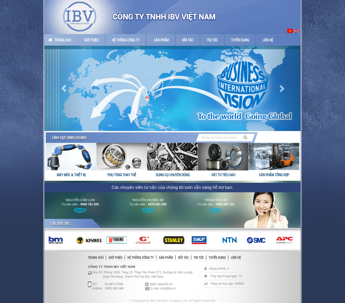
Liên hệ (267, 40)
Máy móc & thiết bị (71, 174)
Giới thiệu (91, 40)
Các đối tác (60, 223)
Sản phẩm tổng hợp (274, 174)
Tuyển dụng (240, 40)
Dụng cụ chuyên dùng (173, 174)
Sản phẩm (161, 40)
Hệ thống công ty (125, 40)
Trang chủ (59, 40)
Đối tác (187, 40)
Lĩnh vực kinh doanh (69, 137)
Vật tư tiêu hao (223, 174)
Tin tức (212, 40)
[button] (63, 88)
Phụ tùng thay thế (121, 174)
